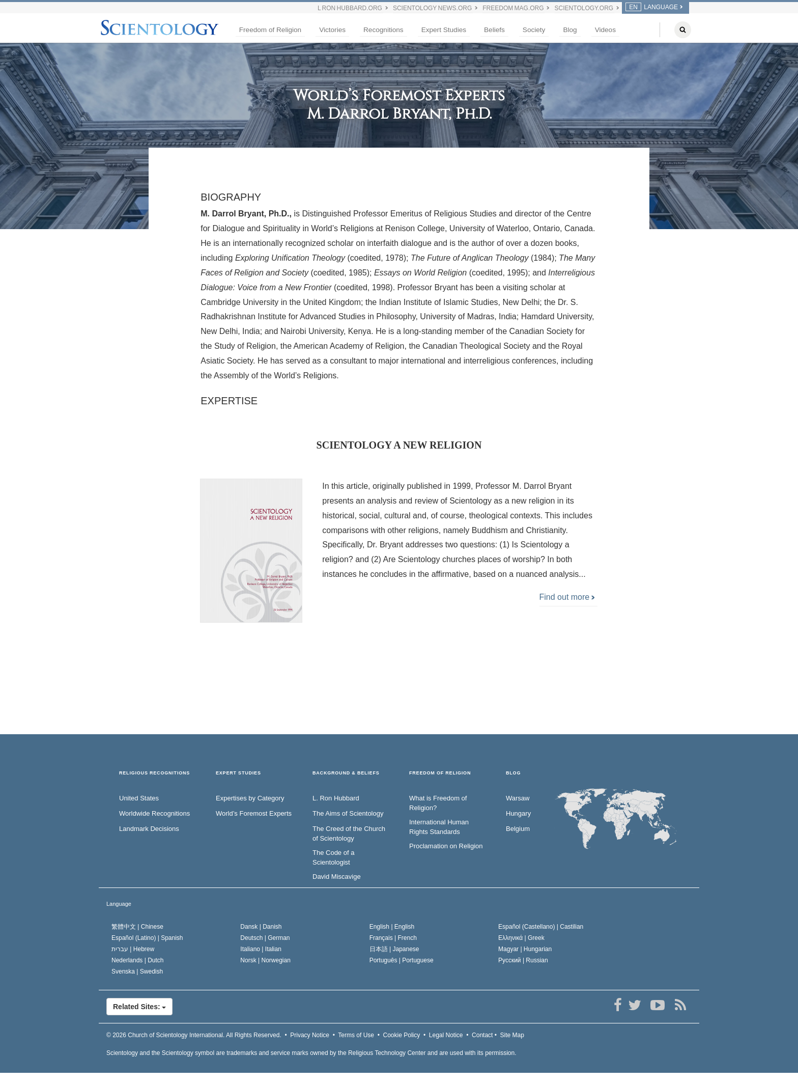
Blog (570, 30)
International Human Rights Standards (439, 827)
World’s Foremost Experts (254, 813)
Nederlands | (137, 960)
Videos (605, 30)
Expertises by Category (250, 798)
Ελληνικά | (521, 937)
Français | (393, 937)
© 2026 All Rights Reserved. (193, 1035)
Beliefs (494, 30)
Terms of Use (356, 1035)
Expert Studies (443, 30)
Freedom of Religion (270, 30)
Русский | (523, 960)
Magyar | (525, 949)
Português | (401, 960)
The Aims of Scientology (347, 813)
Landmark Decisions (149, 828)
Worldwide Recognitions (154, 813)
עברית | (132, 949)
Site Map (512, 1035)
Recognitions (383, 30)
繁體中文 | (137, 926)
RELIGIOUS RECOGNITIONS (154, 773)
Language (118, 904)
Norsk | (265, 960)
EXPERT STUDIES (238, 773)
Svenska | (137, 971)
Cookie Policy (401, 1035)
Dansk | (260, 926)
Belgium (518, 828)
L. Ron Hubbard (335, 798)
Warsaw (517, 798)
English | (392, 926)
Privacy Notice (309, 1035)
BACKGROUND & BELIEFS (346, 773)
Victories (332, 30)
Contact (482, 1035)
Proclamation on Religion (446, 846)
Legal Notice (446, 1035)
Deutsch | (265, 937)
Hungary (518, 813)
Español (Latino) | (147, 937)
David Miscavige (336, 876)
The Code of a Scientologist (333, 857)
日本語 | (394, 949)
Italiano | (260, 949)
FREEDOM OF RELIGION (440, 773)
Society (534, 30)
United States (139, 798)
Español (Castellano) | (540, 926)
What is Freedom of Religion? (438, 803)
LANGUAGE (651, 7)
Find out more (567, 597)
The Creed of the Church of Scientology (348, 833)
